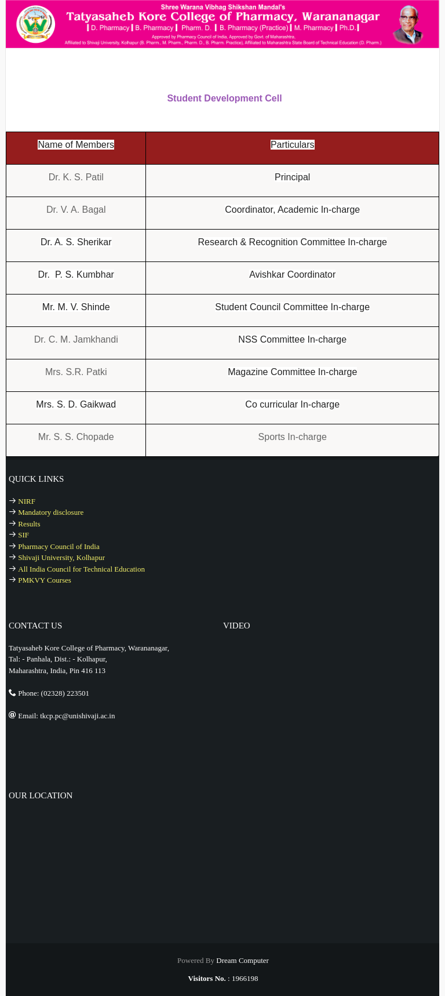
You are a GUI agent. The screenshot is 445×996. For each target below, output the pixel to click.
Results (29, 523)
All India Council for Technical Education (81, 569)
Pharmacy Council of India (58, 546)
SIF (23, 534)
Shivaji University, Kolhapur (61, 557)
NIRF (26, 501)
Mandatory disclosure (50, 512)
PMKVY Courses (44, 580)
